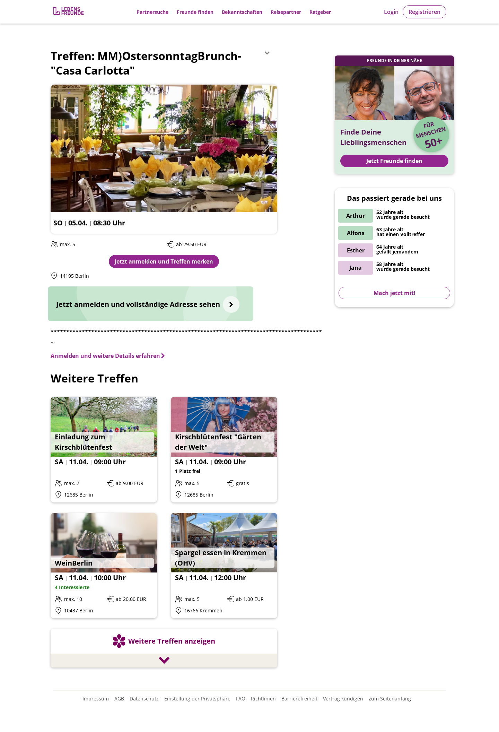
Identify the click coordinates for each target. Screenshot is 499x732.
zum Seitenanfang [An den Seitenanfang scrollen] (390, 698)
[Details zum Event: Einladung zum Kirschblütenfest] (104, 449)
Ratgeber (320, 12)
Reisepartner (286, 12)
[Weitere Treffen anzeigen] (164, 649)
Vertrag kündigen (343, 698)
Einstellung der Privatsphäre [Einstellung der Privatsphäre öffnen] (197, 698)
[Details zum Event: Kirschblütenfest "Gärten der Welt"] (224, 449)
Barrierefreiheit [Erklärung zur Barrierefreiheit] (299, 698)
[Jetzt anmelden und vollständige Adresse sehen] (150, 303)
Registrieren (424, 12)
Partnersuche (152, 12)
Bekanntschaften (242, 12)
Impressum (95, 698)
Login (391, 12)
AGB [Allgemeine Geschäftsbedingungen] (119, 698)
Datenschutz (144, 698)
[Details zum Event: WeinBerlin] (104, 566)
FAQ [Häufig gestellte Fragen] (240, 698)
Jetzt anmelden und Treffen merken (164, 261)
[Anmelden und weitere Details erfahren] (108, 356)
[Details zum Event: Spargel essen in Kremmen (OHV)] (224, 566)
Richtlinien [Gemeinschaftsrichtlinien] (263, 698)
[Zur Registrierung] (69, 12)
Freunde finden (195, 12)
